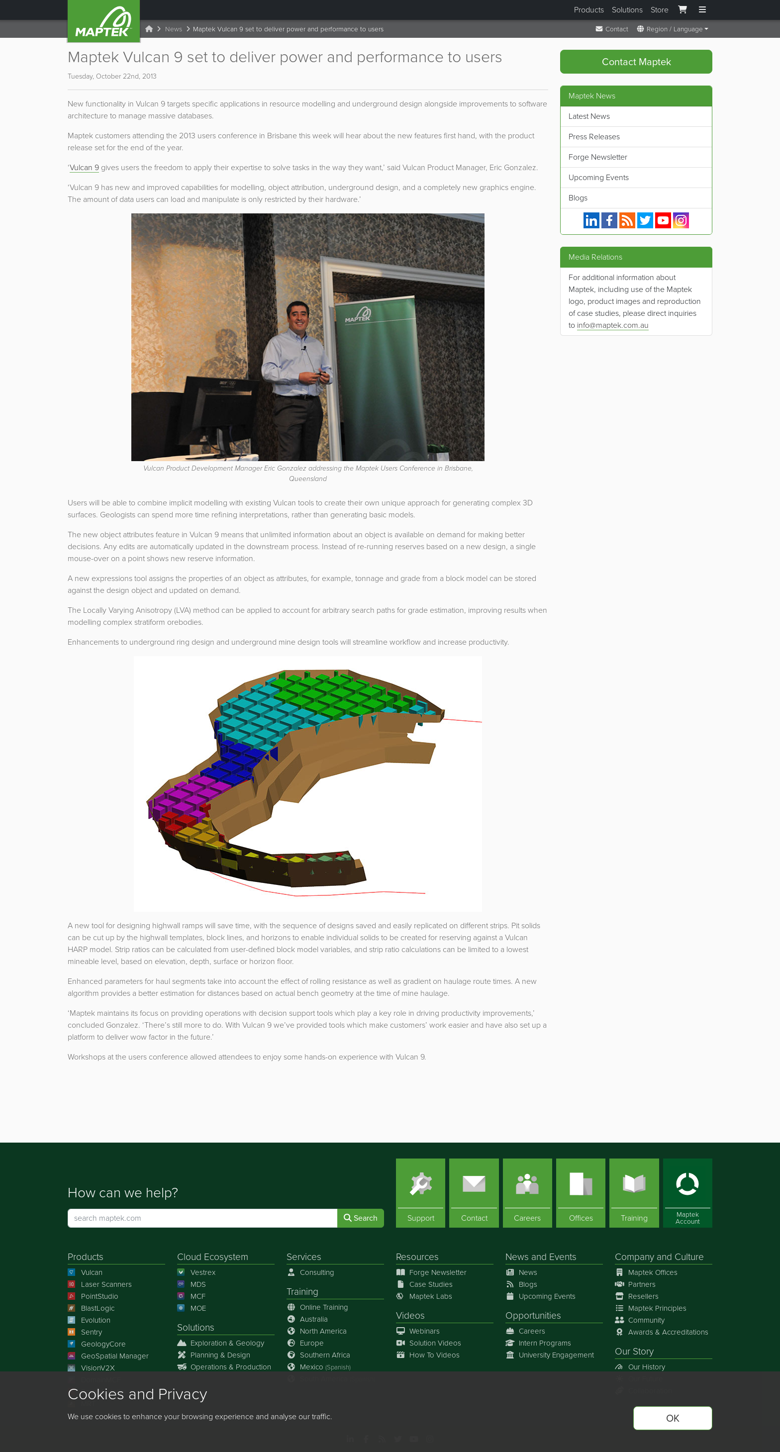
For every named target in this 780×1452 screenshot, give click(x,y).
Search (361, 1218)
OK (673, 1418)
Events (563, 1257)
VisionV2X (91, 1367)
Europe (305, 1343)
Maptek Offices (646, 1272)
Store (660, 9)
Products (589, 9)
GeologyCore (97, 1344)
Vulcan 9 (84, 167)
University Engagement (549, 1355)
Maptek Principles (650, 1308)
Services (304, 1257)
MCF (191, 1296)
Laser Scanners (100, 1284)
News (173, 29)
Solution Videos (428, 1343)
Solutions (627, 9)
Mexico (319, 1366)
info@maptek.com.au (613, 325)
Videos (410, 1315)
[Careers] (527, 1193)
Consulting (310, 1272)
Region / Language (669, 29)
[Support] (420, 1193)
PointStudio (93, 1296)
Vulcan (85, 1272)
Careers (525, 1331)
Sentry (85, 1332)
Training (302, 1291)
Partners (635, 1284)
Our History (640, 1366)
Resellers (637, 1296)
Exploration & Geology (220, 1343)
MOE (191, 1308)
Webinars (418, 1331)
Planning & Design (213, 1355)
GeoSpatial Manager (108, 1356)
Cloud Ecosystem (212, 1257)
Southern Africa (318, 1355)
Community (640, 1320)
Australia (307, 1319)
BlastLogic (91, 1308)
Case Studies (424, 1284)
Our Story (634, 1351)
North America (317, 1331)
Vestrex (196, 1272)
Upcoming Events (599, 177)
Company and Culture (659, 1257)
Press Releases (594, 136)
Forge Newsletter (598, 157)
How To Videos (428, 1355)
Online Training (317, 1307)
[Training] (634, 1193)
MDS (191, 1284)
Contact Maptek (636, 61)
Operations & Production (224, 1366)
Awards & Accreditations (661, 1332)
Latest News (589, 116)
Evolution (89, 1320)
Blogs (578, 197)
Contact (611, 29)
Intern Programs (538, 1343)
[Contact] (473, 1193)
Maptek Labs (424, 1296)
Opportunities (533, 1315)
